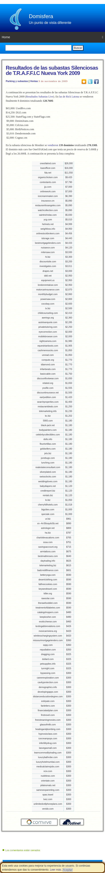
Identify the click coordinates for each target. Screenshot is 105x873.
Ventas (34, 81)
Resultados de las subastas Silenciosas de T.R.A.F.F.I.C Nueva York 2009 (52, 70)
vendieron (53, 145)
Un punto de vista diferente (50, 23)
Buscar (78, 48)
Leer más (55, 869)
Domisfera (41, 16)
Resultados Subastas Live (39, 96)
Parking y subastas (17, 81)
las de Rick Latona (69, 96)
